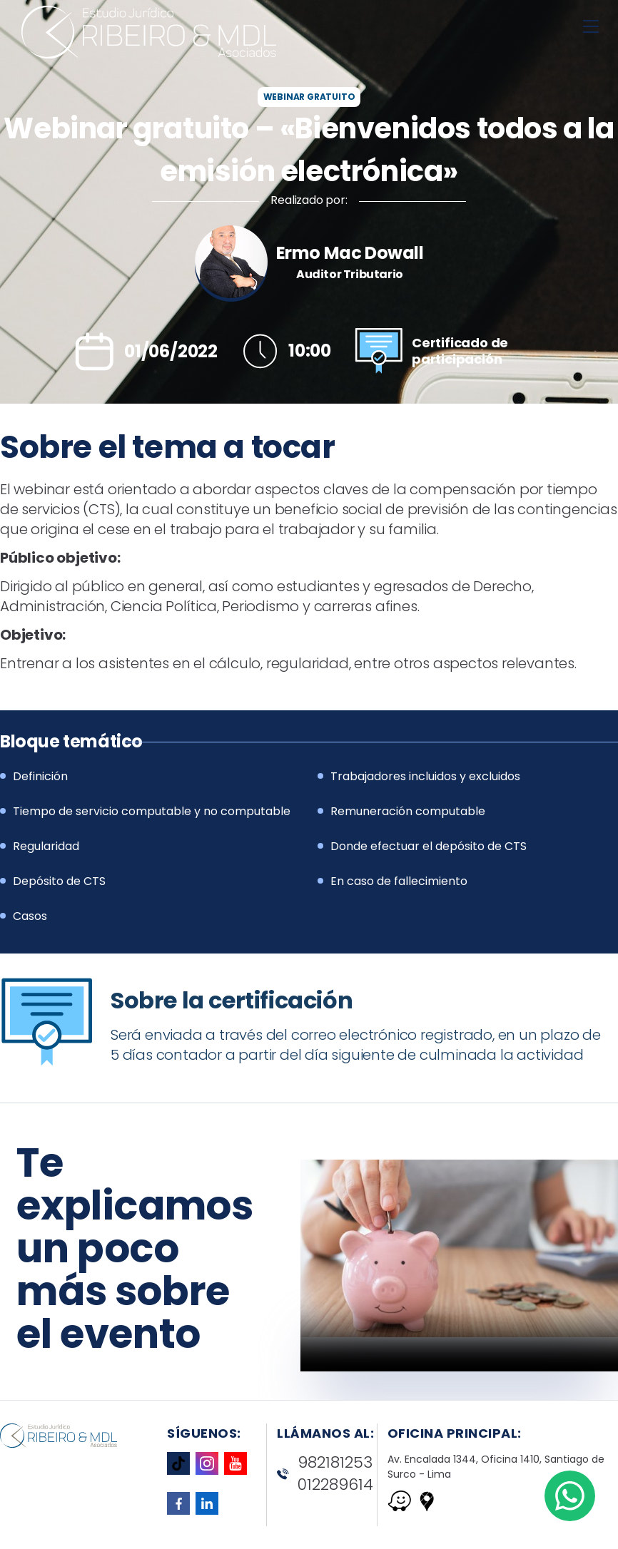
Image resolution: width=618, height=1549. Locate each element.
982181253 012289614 (325, 1474)
